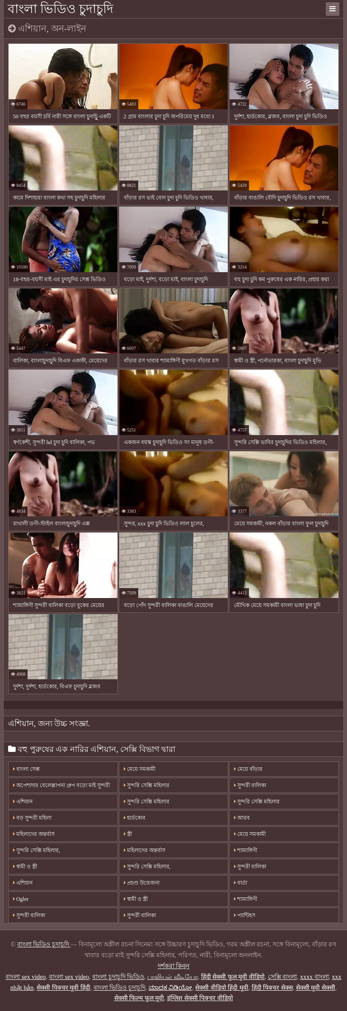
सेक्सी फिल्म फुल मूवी (139, 998)
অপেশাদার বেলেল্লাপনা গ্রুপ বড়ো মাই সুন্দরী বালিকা (61, 787)
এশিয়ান (23, 801)
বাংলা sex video (25, 977)
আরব (242, 818)
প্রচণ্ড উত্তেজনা (141, 883)
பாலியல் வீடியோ (172, 977)
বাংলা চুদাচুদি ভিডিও (118, 977)
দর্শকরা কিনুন (174, 966)
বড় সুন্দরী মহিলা (32, 818)
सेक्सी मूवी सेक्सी (315, 987)
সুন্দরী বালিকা (250, 785)
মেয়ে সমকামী (139, 769)
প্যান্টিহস (244, 915)
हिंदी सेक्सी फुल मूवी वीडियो (233, 977)
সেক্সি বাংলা (282, 977)
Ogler (20, 899)
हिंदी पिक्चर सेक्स (272, 987)
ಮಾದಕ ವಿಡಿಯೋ (170, 987)
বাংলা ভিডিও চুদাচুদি (60, 9)
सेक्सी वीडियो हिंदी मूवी (222, 987)
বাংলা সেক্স (26, 769)
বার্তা (240, 883)
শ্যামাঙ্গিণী (245, 850)
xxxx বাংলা (314, 977)
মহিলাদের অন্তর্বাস (34, 834)
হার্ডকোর (134, 818)
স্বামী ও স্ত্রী (25, 866)
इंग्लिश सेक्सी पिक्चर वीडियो (200, 998)
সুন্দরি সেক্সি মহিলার (146, 785)
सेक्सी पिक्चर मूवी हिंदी (63, 987)
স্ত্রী (128, 834)
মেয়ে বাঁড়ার (248, 769)
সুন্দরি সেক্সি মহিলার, (36, 850)
